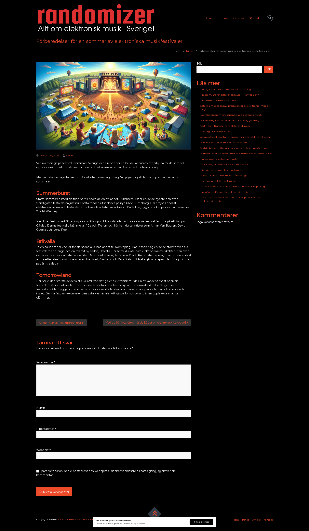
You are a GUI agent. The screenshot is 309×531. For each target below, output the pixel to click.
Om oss (238, 18)
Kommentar (45, 362)
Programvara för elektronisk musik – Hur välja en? (229, 94)
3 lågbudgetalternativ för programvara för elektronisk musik (235, 136)
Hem (209, 18)
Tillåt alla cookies (201, 522)
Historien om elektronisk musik (218, 100)
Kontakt (255, 18)
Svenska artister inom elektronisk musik (223, 142)
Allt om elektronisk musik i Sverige (78, 519)
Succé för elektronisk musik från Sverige (223, 175)
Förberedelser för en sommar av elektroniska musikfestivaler (236, 153)
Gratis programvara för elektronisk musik (224, 164)
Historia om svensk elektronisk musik (221, 169)
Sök (199, 63)
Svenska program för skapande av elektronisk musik (231, 114)
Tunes (223, 18)
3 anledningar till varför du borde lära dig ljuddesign (230, 120)
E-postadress (46, 429)
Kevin (69, 155)
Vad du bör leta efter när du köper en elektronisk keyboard (235, 147)
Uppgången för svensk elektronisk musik (224, 192)
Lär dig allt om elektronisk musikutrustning (225, 89)
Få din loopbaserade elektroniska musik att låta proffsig (232, 186)
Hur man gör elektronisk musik (218, 158)
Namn (41, 408)
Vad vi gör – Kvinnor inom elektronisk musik (225, 125)
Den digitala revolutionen (215, 131)
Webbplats (43, 450)
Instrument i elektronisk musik (218, 180)
